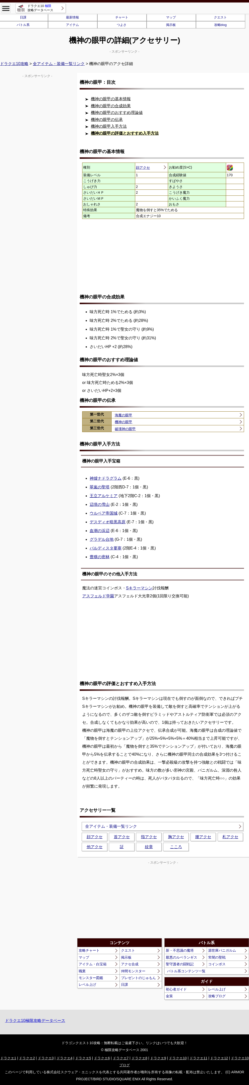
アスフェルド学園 (98, 596)
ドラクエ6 (102, 1058)
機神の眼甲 (123, 422)
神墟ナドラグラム (106, 478)
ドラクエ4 (64, 1058)
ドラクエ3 (46, 1058)
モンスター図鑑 (91, 978)
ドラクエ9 (158, 1058)
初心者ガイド (176, 989)
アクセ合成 (129, 964)
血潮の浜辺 (100, 531)
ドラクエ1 (8, 1058)
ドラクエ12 (219, 1058)
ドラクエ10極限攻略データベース (35, 1020)
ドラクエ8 (139, 1058)
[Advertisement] (163, 256)
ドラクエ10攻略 (14, 64)
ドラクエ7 (121, 1058)
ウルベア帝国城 (104, 513)
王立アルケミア (104, 496)
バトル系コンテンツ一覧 (186, 971)
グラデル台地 (102, 539)
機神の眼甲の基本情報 (111, 99)
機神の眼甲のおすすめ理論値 (117, 112)
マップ (171, 17)
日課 (124, 985)
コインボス (217, 964)
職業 (82, 971)
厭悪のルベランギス (181, 957)
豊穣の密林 (100, 557)
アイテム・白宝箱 (93, 964)
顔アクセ (143, 168)
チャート (121, 17)
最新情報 (72, 17)
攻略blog (220, 25)
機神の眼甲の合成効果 (111, 106)
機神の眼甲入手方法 (109, 126)
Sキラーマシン (139, 588)
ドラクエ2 (27, 1058)
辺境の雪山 (100, 504)
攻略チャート (89, 950)
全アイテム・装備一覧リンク (59, 64)
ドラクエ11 (198, 1058)
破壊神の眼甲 (125, 429)
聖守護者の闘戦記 (180, 964)
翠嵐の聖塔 (100, 487)
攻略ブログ (217, 996)
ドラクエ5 (83, 1058)
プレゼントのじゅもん (138, 978)
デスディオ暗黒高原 (107, 522)
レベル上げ (87, 985)
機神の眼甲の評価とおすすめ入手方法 (125, 133)
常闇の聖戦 (217, 957)
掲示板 (171, 25)
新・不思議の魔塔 (180, 950)
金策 (169, 996)
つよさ (121, 25)
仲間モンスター (133, 971)
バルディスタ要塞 (106, 548)
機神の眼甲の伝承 (107, 119)
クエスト (220, 17)
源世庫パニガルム (222, 950)
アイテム (72, 25)
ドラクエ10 (178, 1058)
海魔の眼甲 (123, 415)
